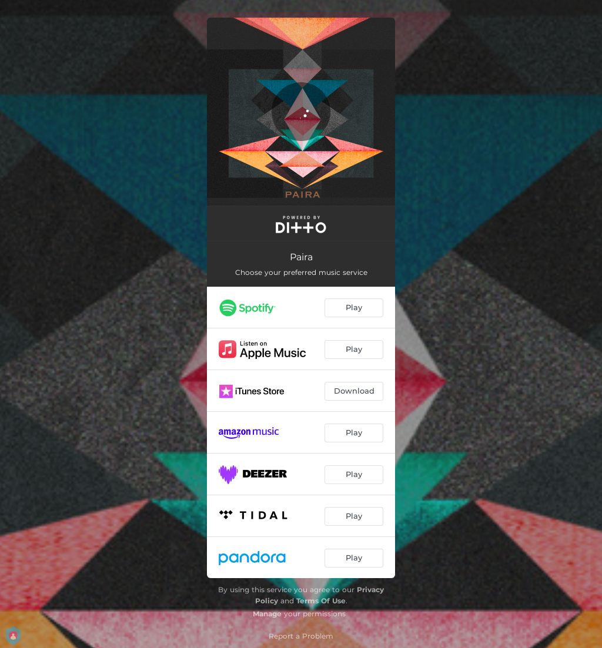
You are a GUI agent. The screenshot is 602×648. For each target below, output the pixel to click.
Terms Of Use (321, 600)
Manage (267, 613)
